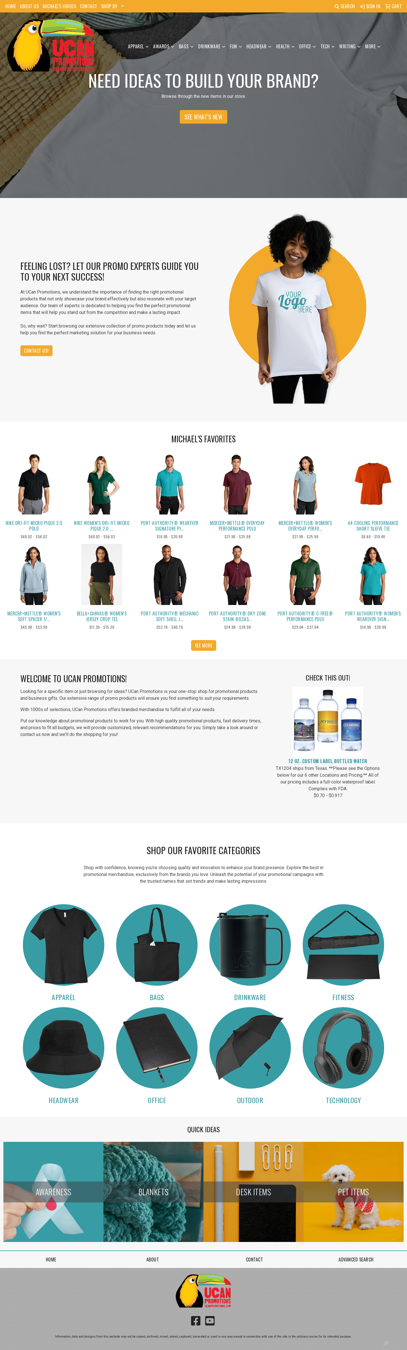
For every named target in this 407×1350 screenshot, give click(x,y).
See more (204, 645)
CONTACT (88, 6)
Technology (343, 1100)
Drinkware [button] (209, 46)
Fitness (343, 997)
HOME (10, 6)
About (152, 1259)
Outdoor (250, 1100)
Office (157, 1100)
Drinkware (250, 997)
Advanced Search (356, 1259)
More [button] (370, 46)
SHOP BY (109, 6)
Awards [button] (161, 46)
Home (51, 1259)
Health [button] (283, 46)
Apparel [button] (136, 46)
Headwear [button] (256, 46)
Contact (254, 1259)
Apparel (63, 997)
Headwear (64, 1100)
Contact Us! (36, 350)
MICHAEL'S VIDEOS (59, 6)
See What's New (203, 117)
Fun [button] (233, 46)
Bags (157, 997)
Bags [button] (184, 46)
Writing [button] (347, 46)
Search (345, 6)
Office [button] (305, 46)
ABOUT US (29, 6)
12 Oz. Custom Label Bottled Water (327, 761)
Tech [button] (325, 46)
